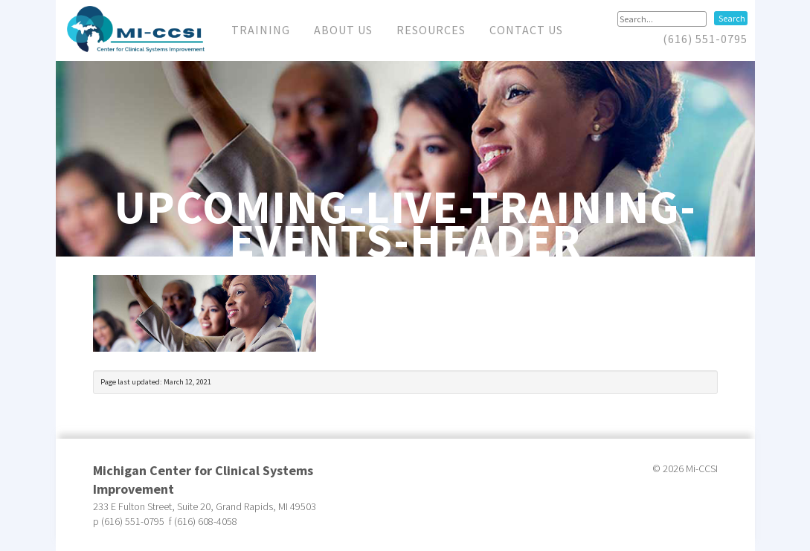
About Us (343, 29)
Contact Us (526, 29)
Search (732, 18)
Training (260, 29)
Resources (431, 29)
